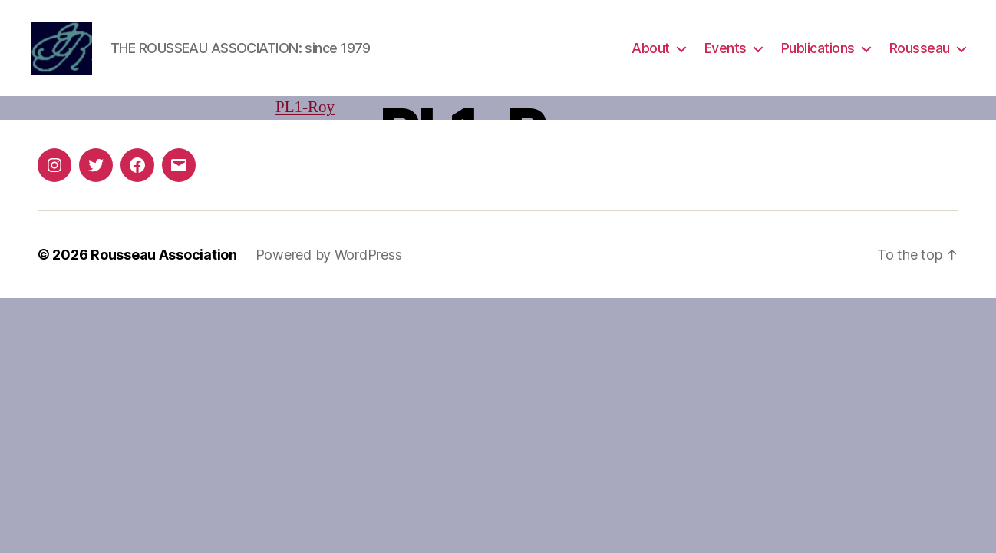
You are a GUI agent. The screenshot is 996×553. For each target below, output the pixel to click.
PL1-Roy (305, 107)
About (651, 48)
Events (725, 48)
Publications (818, 48)
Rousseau (919, 48)
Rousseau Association (164, 255)
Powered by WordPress (329, 255)
